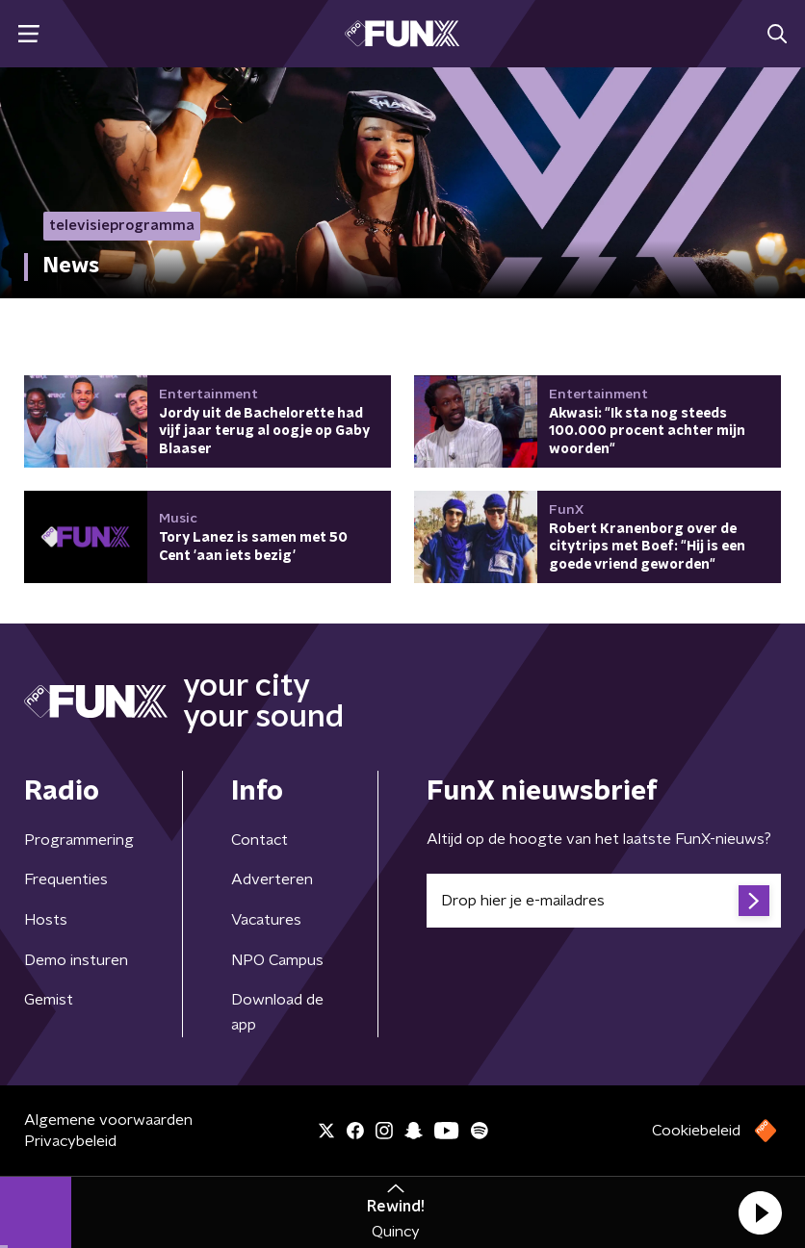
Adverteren (272, 879)
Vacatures (266, 920)
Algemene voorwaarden (108, 1120)
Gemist (48, 999)
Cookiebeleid (696, 1130)
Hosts (45, 920)
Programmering (79, 840)
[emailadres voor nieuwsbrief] (604, 901)
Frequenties (66, 879)
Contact (259, 840)
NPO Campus (277, 960)
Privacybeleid (70, 1141)
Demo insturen (76, 960)
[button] (760, 1212)
